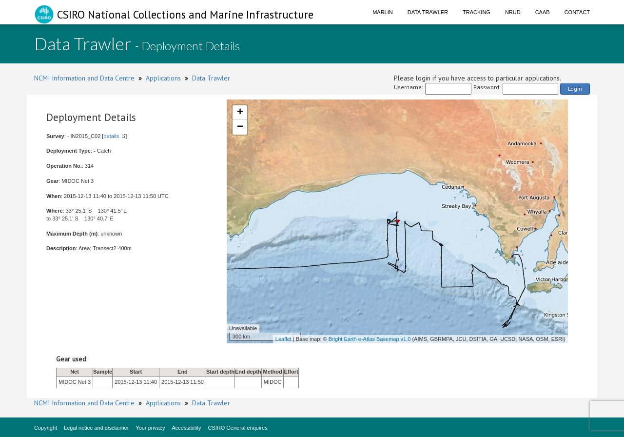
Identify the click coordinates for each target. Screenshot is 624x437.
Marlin (382, 12)
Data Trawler (428, 12)
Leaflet (283, 339)
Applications (163, 78)
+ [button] (240, 112)
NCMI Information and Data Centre (84, 78)
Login (575, 88)
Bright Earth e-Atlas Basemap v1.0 (370, 339)
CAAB (542, 12)
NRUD (513, 12)
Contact (577, 12)
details (111, 136)
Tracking (476, 12)
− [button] (240, 127)
